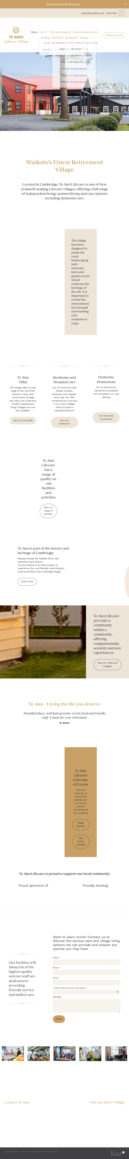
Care (43, 31)
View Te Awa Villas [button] (23, 420)
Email (56, 978)
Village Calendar (114, 35)
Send (59, 1019)
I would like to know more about (69, 988)
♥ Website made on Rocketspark (44, 1152)
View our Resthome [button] (64, 422)
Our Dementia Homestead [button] (106, 417)
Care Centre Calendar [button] (80, 841)
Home (34, 31)
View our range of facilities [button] (48, 510)
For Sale (57, 37)
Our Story (71, 37)
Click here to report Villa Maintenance (63, 4)
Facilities (45, 37)
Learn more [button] (27, 581)
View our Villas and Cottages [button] (107, 665)
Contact (84, 37)
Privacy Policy (116, 1117)
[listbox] (86, 992)
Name (56, 958)
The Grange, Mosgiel (114, 1108)
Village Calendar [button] (80, 825)
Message (57, 997)
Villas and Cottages (60, 31)
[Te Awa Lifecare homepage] (16, 35)
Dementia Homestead (85, 31)
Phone (56, 968)
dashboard (24, 1152)
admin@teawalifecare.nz (92, 13)
